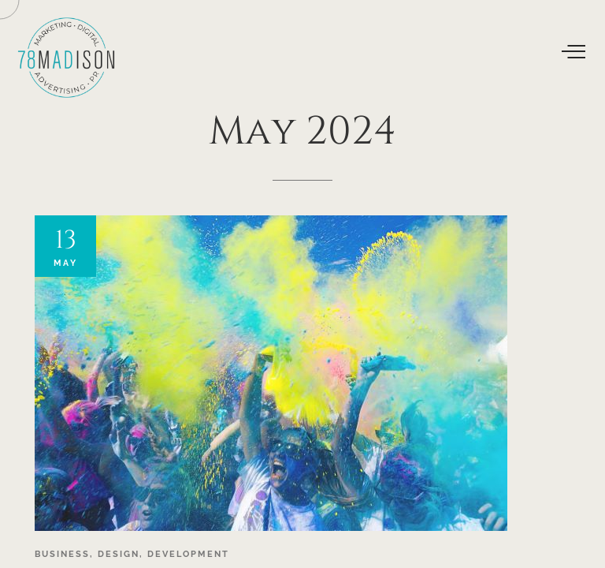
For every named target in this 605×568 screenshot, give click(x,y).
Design (118, 554)
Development (188, 554)
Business (62, 554)
